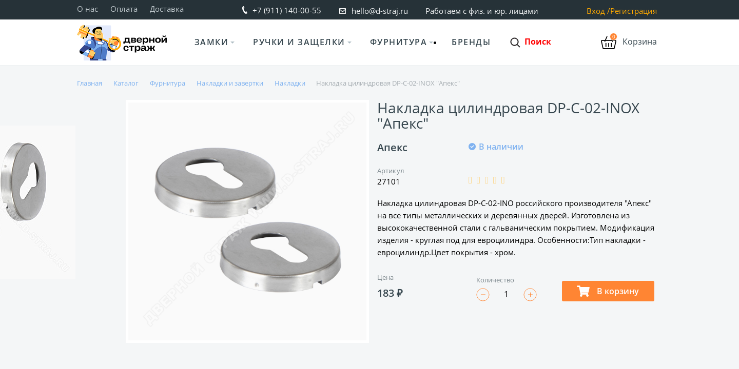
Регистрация (633, 11)
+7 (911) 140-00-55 (286, 10)
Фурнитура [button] (398, 42)
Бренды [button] (471, 42)
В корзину (608, 291)
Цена (385, 277)
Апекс (392, 147)
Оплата (124, 9)
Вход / (598, 11)
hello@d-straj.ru (380, 11)
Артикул (390, 171)
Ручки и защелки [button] (299, 42)
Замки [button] (212, 42)
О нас (87, 9)
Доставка (167, 9)
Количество (495, 279)
